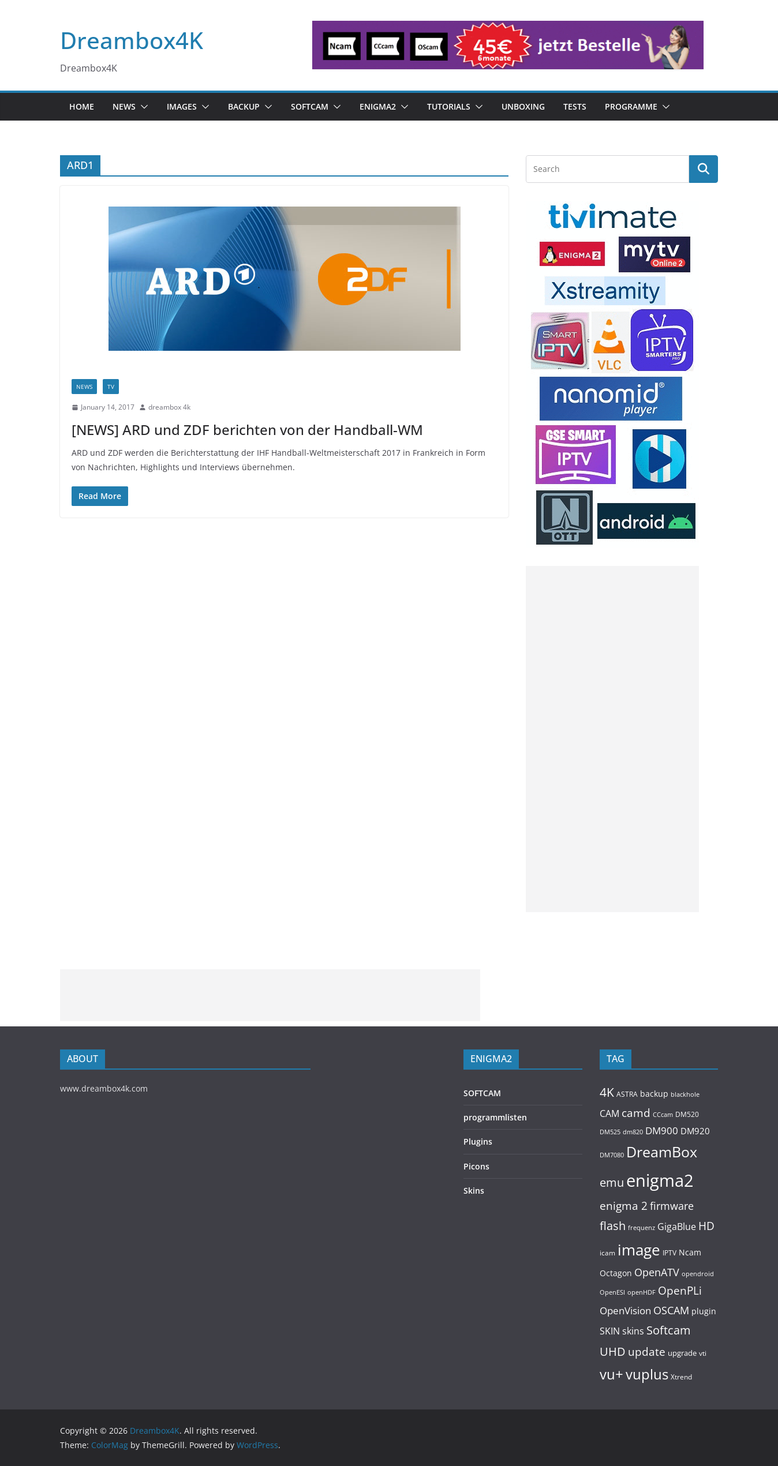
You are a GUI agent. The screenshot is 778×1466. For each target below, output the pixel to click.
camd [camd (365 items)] (636, 1112)
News (124, 106)
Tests (574, 106)
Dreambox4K (131, 40)
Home (81, 106)
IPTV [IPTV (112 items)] (669, 1252)
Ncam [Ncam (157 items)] (690, 1252)
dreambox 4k (169, 407)
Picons (476, 1166)
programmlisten (495, 1117)
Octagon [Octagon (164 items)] (616, 1273)
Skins (473, 1190)
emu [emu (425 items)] (612, 1182)
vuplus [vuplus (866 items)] (647, 1374)
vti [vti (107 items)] (702, 1353)
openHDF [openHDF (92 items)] (641, 1292)
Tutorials (448, 106)
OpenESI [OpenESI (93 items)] (612, 1292)
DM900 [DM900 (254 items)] (661, 1130)
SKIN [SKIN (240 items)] (610, 1331)
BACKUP (244, 106)
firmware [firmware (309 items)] (672, 1206)
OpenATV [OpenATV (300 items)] (656, 1272)
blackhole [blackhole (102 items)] (685, 1094)
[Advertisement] (612, 739)
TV (110, 387)
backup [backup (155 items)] (654, 1093)
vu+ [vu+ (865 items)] (611, 1374)
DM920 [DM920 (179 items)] (695, 1131)
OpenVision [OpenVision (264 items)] (625, 1310)
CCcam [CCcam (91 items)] (663, 1115)
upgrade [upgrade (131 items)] (682, 1353)
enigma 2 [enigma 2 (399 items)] (624, 1205)
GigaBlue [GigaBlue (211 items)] (676, 1226)
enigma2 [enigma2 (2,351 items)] (660, 1180)
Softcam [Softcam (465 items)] (668, 1330)
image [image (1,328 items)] (639, 1249)
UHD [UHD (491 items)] (613, 1351)
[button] (142, 107)
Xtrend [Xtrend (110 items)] (681, 1376)
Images (182, 106)
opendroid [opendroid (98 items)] (698, 1273)
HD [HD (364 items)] (706, 1225)
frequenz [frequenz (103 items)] (641, 1227)
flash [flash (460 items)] (613, 1225)
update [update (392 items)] (646, 1351)
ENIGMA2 (378, 106)
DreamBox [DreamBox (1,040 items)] (661, 1151)
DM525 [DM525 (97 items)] (610, 1131)
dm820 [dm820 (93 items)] (633, 1131)
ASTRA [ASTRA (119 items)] (627, 1094)
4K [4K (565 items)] (607, 1091)
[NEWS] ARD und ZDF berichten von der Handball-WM (247, 429)
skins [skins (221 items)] (633, 1331)
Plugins (477, 1141)
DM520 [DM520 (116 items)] (687, 1114)
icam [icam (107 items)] (607, 1252)
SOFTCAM (309, 106)
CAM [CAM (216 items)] (609, 1113)
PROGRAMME (631, 106)
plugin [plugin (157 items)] (703, 1311)
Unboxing (523, 106)
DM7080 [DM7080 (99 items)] (612, 1154)
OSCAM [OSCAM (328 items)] (671, 1310)
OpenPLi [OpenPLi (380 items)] (680, 1290)
